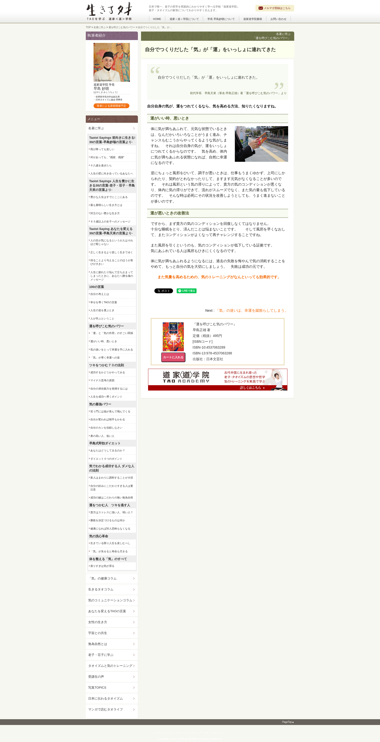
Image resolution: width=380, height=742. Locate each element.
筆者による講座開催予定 (111, 105)
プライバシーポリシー (188, 732)
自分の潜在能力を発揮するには (109, 388)
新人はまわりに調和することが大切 (111, 477)
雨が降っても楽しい (102, 149)
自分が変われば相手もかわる (107, 419)
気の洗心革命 (98, 536)
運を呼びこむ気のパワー (106, 326)
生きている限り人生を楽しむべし (110, 543)
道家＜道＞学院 (184, 18)
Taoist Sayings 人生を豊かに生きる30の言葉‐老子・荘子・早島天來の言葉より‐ (112, 185)
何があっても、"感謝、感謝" (107, 157)
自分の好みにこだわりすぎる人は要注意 (111, 487)
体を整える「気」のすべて (108, 559)
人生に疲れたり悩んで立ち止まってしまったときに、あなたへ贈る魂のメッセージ (111, 276)
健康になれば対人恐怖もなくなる (110, 528)
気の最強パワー (100, 404)
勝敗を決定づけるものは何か (107, 520)
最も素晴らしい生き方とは (106, 205)
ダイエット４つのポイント (106, 458)
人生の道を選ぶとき (102, 310)
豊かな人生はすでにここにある (109, 197)
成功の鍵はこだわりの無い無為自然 (111, 497)
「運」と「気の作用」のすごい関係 (111, 333)
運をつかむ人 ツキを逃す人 (109, 505)
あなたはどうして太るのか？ (107, 450)
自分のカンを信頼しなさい (106, 427)
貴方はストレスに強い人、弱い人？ (111, 512)
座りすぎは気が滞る (102, 565)
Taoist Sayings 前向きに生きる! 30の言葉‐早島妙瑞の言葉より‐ (112, 140)
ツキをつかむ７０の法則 (106, 365)
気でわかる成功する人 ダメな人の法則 (111, 468)
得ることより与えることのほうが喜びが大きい (111, 262)
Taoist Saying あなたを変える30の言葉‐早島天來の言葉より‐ (111, 231)
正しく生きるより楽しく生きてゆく (111, 252)
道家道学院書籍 (252, 18)
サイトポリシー (215, 732)
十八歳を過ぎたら (101, 165)
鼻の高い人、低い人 (102, 435)
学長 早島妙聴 (221, 18)
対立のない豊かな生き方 (105, 213)
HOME (157, 18)
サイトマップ (164, 732)
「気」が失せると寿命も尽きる (109, 551)
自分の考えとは (99, 294)
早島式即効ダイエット (105, 443)
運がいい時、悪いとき (103, 341)
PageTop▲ (288, 722)
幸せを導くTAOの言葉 (103, 302)
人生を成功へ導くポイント (106, 396)
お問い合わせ (278, 18)
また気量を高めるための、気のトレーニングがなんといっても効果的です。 (219, 277)
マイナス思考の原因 (102, 380)
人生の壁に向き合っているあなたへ (111, 173)
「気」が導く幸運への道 (105, 357)
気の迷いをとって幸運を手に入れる (111, 349)
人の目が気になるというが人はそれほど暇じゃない (111, 242)
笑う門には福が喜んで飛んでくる (110, 411)
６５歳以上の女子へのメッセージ (110, 221)
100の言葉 (96, 287)
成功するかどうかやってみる (107, 372)
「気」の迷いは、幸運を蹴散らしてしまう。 (251, 310)
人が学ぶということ (102, 318)
